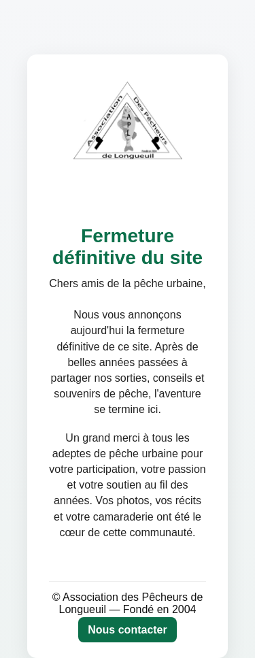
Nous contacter (127, 630)
